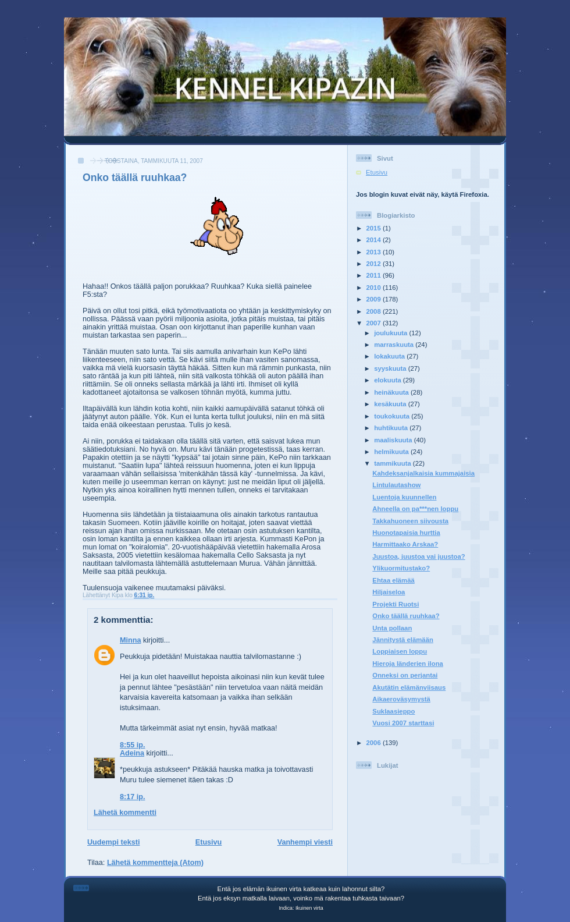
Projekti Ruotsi (395, 604)
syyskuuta (391, 368)
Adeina (132, 753)
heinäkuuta (392, 392)
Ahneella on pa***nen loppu (415, 508)
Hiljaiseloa (388, 591)
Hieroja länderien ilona (407, 663)
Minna (130, 640)
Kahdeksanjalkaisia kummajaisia (423, 473)
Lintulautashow (396, 484)
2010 (374, 287)
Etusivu (208, 842)
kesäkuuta (391, 403)
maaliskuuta (394, 440)
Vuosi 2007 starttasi (403, 722)
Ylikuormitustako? (401, 568)
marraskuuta (394, 344)
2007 (374, 323)
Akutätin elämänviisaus (409, 687)
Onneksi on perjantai (404, 675)
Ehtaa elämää (393, 580)
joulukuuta (391, 332)
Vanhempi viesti (305, 842)
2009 (374, 299)
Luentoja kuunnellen (404, 497)
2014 (374, 239)
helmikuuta (392, 451)
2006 (374, 742)
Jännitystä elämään (402, 639)
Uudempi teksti (113, 842)
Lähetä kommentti (125, 812)
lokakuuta (390, 356)
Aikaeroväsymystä (401, 699)
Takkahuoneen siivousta (410, 520)
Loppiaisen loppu (399, 651)
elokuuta (388, 380)
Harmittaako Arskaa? (405, 544)
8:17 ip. (132, 797)
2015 (374, 228)
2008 (374, 311)
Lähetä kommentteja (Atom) (155, 863)
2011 (374, 275)
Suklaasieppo (393, 711)
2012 (374, 263)
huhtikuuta (391, 427)
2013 (374, 252)
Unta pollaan (392, 628)
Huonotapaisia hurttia (406, 532)
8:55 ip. (132, 745)
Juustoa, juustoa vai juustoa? (418, 556)
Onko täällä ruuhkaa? (135, 177)
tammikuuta (393, 463)
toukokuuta (392, 416)
